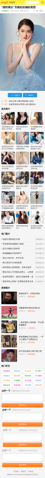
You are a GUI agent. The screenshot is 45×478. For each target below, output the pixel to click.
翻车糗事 (17, 376)
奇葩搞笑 (27, 376)
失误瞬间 (17, 380)
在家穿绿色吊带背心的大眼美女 (22, 104)
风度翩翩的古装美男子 (12, 253)
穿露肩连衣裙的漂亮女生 (22, 167)
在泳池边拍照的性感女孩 (36, 187)
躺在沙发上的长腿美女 (22, 187)
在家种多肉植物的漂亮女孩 (8, 187)
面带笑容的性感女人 (22, 227)
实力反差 (27, 380)
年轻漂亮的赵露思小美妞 (13, 244)
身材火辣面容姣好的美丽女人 (8, 227)
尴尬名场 (6, 385)
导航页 (30, 471)
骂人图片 (38, 371)
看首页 (23, 471)
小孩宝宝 (31, 328)
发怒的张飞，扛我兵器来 (29, 293)
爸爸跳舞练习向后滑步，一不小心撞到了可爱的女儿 (31, 338)
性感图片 (5, 11)
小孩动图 (27, 385)
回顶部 (16, 471)
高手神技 (6, 380)
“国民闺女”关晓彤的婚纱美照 (22, 148)
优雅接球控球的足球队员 (29, 308)
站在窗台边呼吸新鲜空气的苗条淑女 (36, 227)
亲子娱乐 (31, 342)
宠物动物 (38, 385)
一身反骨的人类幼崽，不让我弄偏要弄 (31, 323)
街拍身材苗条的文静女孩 (36, 167)
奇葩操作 (38, 380)
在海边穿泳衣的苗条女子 (36, 207)
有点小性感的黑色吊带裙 (8, 167)
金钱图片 (39, 281)
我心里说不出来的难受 (12, 263)
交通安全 (6, 376)
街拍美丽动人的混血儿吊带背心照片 (8, 128)
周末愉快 (39, 277)
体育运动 (31, 311)
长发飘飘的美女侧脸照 (36, 128)
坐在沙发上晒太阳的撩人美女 (21, 101)
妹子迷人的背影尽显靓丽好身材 (8, 207)
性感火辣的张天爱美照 (22, 128)
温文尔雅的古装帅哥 (11, 249)
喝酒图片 (39, 239)
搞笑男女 (17, 371)
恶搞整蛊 (6, 371)
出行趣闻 (38, 376)
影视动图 (31, 296)
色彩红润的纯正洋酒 (11, 239)
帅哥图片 (39, 249)
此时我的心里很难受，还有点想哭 (17, 267)
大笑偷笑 (39, 258)
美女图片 (39, 244)
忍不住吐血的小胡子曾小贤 (30, 351)
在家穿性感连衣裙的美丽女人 (22, 207)
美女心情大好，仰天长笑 (13, 258)
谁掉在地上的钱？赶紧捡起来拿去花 (18, 281)
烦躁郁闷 (39, 263)
